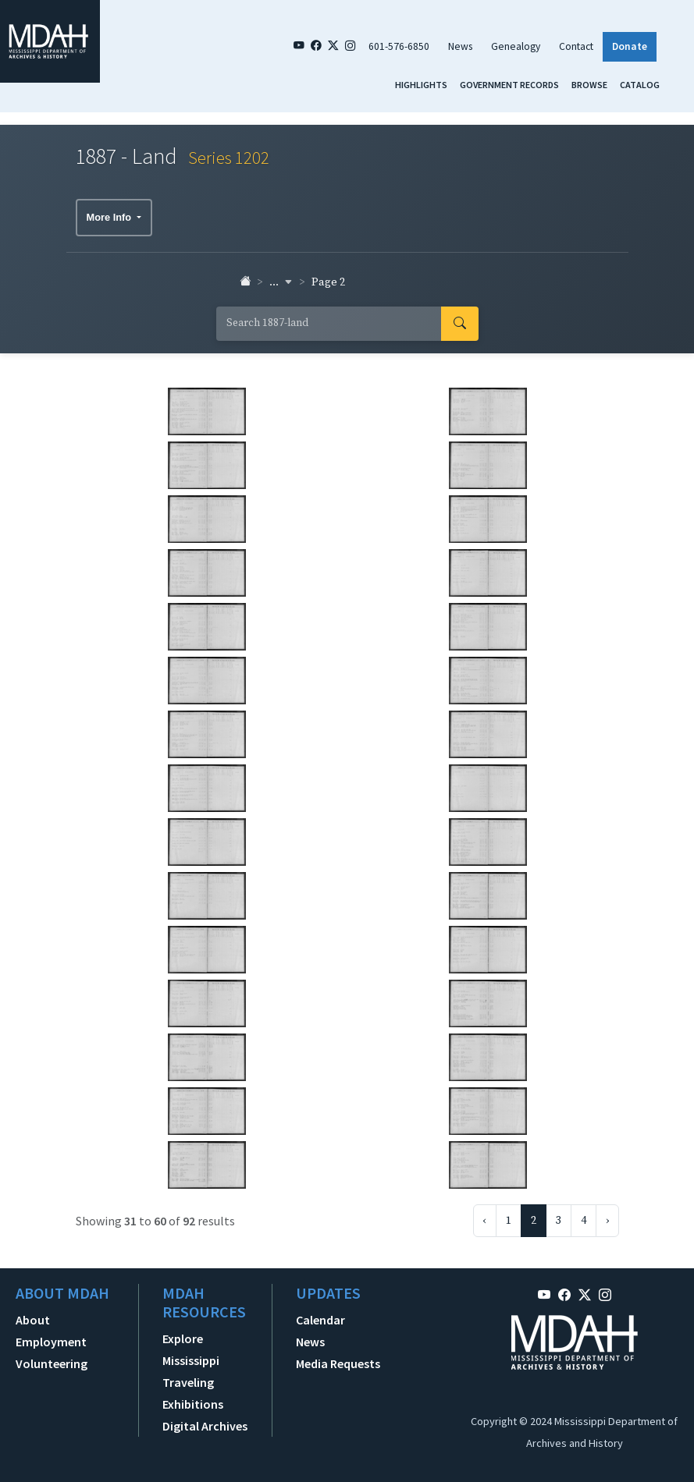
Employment (51, 1341)
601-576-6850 (398, 46)
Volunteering (51, 1363)
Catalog (640, 84)
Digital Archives (204, 1426)
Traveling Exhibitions (192, 1393)
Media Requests (338, 1363)
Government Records (509, 84)
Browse (589, 84)
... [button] (281, 282)
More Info (110, 217)
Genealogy (515, 46)
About (33, 1320)
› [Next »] (607, 1221)
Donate (629, 46)
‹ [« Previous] (484, 1221)
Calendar (320, 1320)
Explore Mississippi (190, 1349)
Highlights (421, 84)
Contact (576, 46)
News (460, 46)
